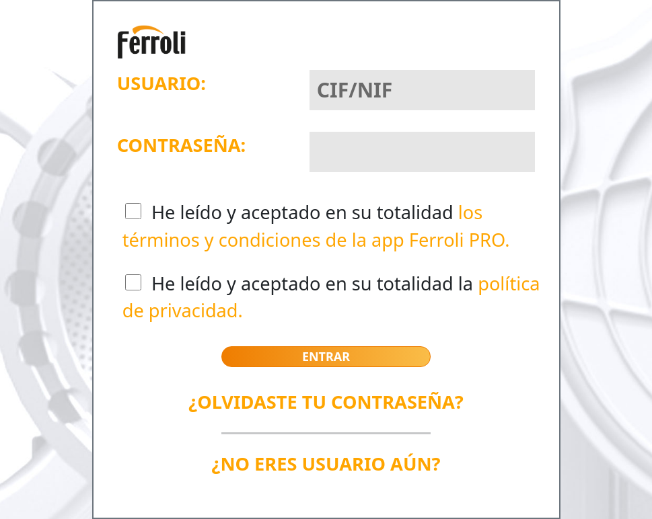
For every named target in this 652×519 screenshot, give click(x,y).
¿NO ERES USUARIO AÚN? (325, 463)
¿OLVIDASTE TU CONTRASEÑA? (326, 401)
